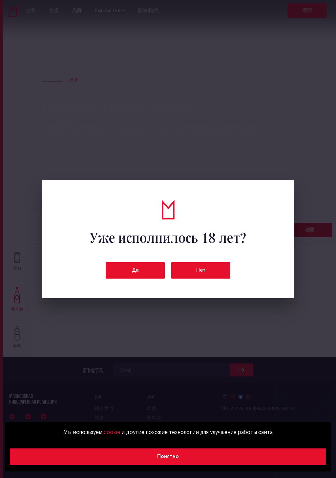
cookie (112, 432)
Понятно (168, 456)
